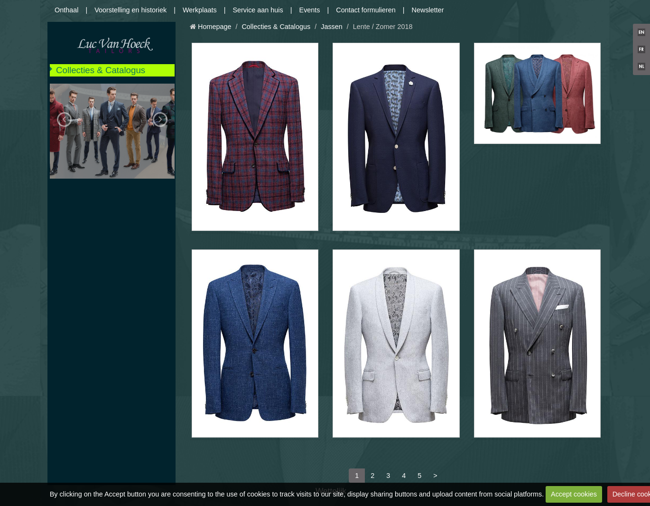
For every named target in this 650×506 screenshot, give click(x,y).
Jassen (332, 26)
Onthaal (66, 10)
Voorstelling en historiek (130, 10)
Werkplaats (200, 10)
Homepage (214, 26)
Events (309, 10)
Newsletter (428, 10)
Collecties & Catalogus (100, 70)
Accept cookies (574, 494)
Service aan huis (257, 10)
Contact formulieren (366, 10)
